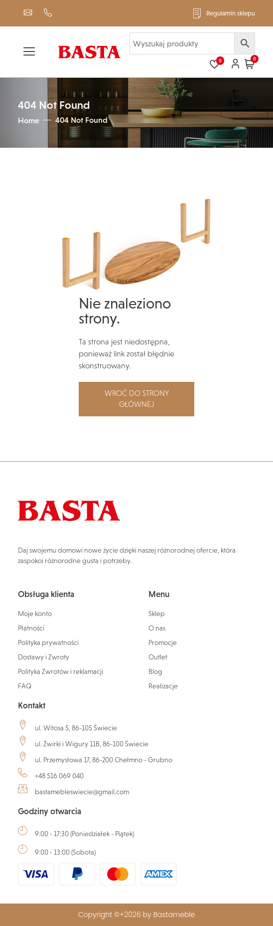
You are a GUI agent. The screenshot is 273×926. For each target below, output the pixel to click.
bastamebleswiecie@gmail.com (82, 792)
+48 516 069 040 (59, 776)
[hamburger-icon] (29, 53)
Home (28, 120)
